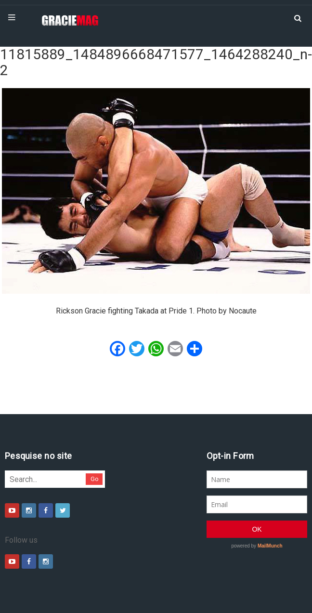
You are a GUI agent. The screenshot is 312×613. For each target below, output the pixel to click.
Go (95, 479)
